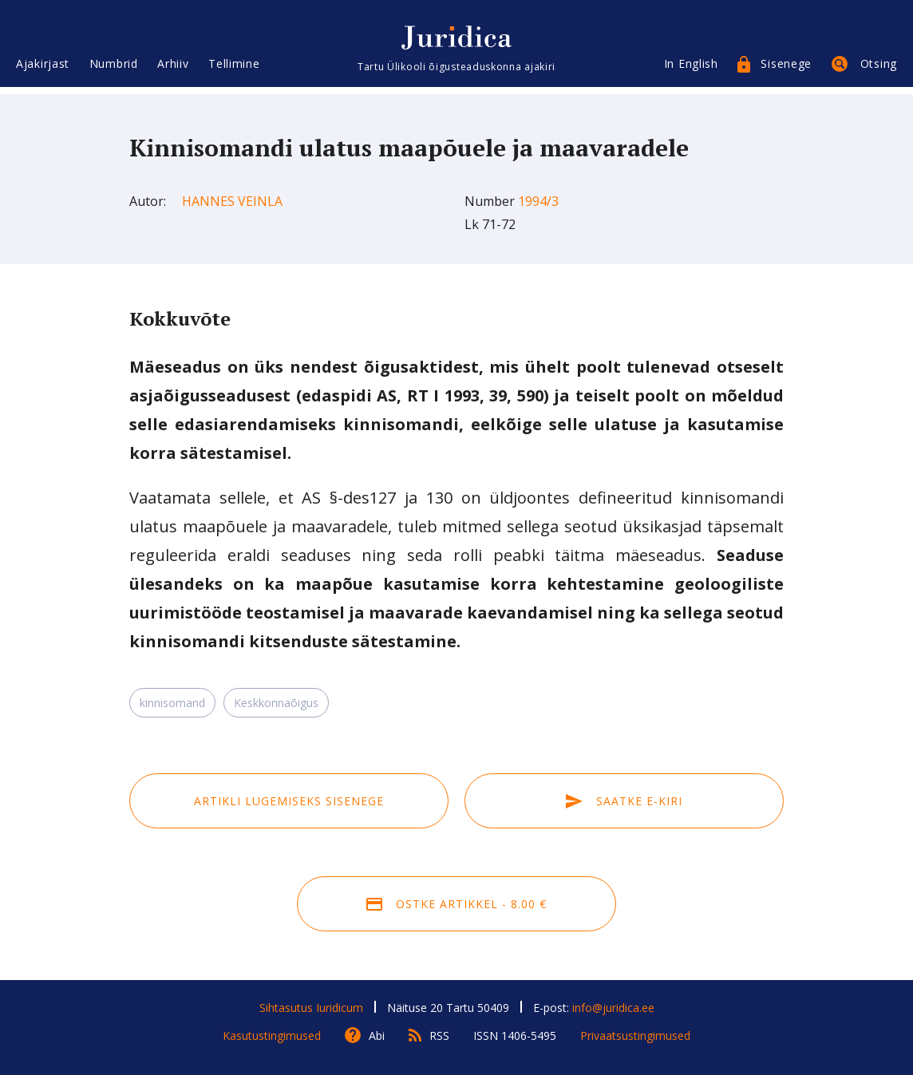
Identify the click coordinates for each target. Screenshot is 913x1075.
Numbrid (113, 69)
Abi (377, 1035)
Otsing (878, 69)
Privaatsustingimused (635, 1035)
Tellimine (233, 69)
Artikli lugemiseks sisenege (289, 800)
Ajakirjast (42, 69)
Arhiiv (172, 69)
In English (691, 69)
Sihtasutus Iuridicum (311, 1007)
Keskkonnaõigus (276, 702)
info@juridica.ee (613, 1007)
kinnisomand (172, 702)
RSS (439, 1035)
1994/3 (538, 201)
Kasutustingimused (272, 1035)
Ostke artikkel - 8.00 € (456, 903)
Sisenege (786, 69)
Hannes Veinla (232, 201)
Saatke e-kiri (624, 800)
